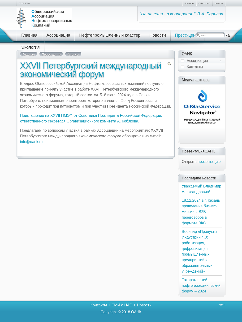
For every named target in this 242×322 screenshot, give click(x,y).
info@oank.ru (31, 142)
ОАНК (136, 312)
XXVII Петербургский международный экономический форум (90, 70)
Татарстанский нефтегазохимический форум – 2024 (201, 285)
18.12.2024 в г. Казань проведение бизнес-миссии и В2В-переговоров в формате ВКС (201, 211)
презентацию (209, 162)
